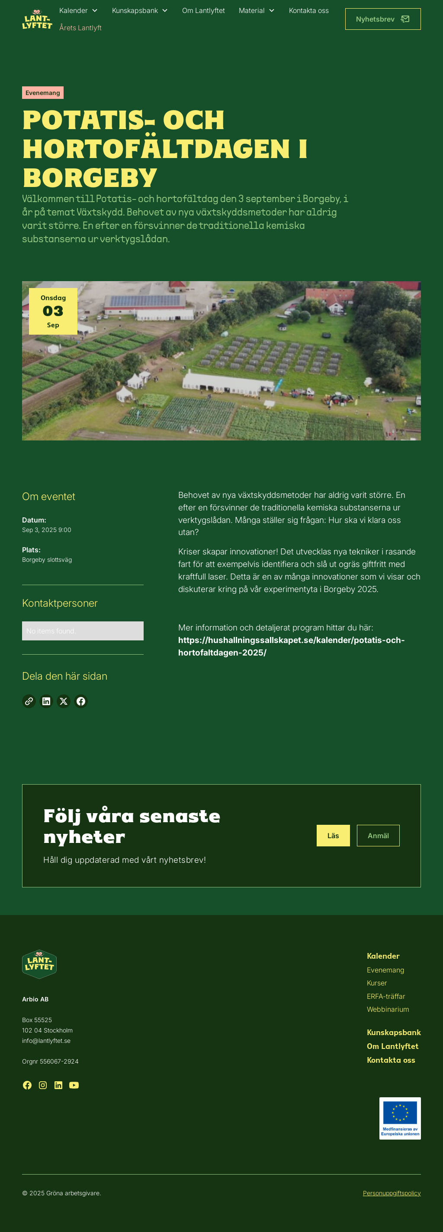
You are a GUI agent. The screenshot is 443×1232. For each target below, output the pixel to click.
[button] (78, 10)
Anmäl (378, 835)
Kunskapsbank (135, 10)
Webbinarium (388, 1009)
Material (252, 10)
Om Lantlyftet (203, 10)
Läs (333, 835)
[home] (37, 19)
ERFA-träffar (386, 996)
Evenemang (385, 970)
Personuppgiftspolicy (392, 1193)
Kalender (73, 10)
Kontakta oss (309, 10)
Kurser (377, 983)
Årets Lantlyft (80, 27)
